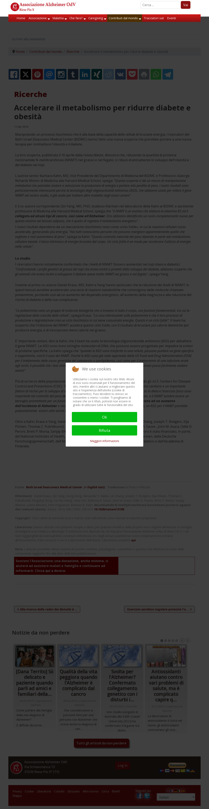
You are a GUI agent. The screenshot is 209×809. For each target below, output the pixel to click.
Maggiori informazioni (104, 441)
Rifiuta (104, 430)
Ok (104, 417)
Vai (185, 5)
